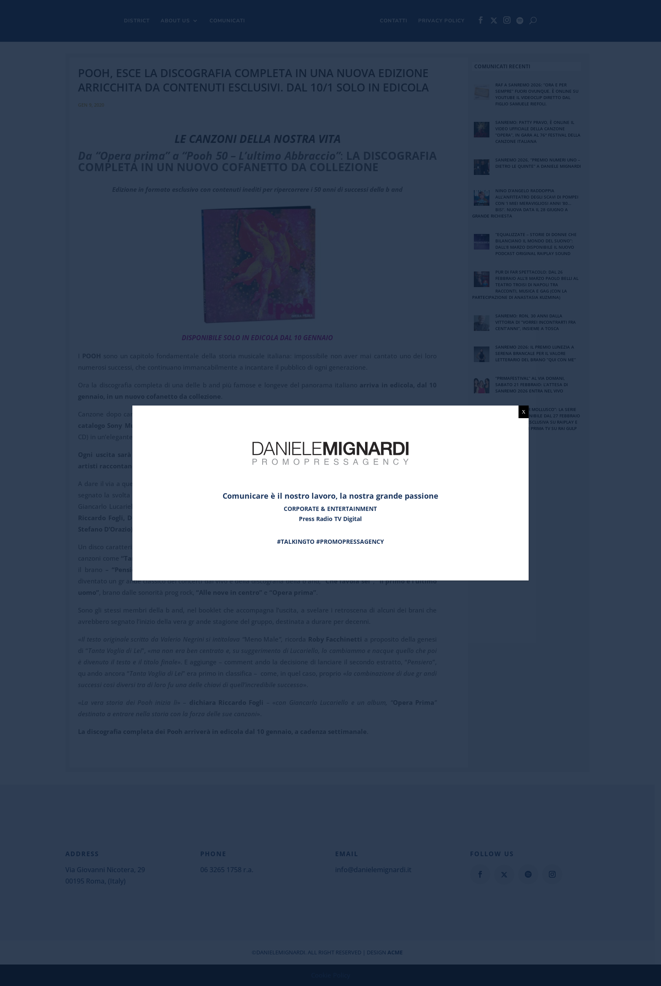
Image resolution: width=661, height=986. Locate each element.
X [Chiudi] (524, 412)
